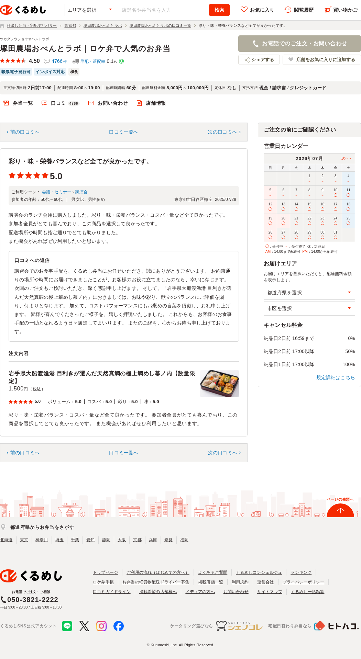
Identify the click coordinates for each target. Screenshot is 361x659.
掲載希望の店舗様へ (158, 591)
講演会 (81, 192)
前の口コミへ (25, 132)
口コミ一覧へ (123, 132)
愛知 (90, 539)
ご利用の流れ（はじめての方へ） (158, 572)
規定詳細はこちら (335, 377)
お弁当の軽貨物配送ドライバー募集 (155, 582)
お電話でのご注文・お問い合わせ (304, 43)
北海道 (6, 539)
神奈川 (41, 539)
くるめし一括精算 (308, 591)
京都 (137, 539)
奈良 (168, 539)
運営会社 (265, 582)
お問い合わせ (113, 103)
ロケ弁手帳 (103, 582)
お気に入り (262, 10)
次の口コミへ (222, 132)
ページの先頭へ (340, 499)
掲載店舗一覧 (210, 582)
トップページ (105, 572)
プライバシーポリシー (304, 582)
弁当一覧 (23, 103)
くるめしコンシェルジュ (259, 572)
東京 (24, 539)
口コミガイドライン (112, 591)
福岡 (184, 539)
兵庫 (153, 539)
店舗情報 (156, 103)
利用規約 (240, 582)
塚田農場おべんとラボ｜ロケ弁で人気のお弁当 (85, 48)
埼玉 (59, 539)
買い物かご (345, 10)
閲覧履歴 (304, 10)
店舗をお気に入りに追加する (325, 59)
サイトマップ (269, 591)
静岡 (106, 539)
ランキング (301, 572)
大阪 (122, 539)
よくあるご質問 (212, 572)
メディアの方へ (200, 591)
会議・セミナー (56, 192)
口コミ (65, 103)
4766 (59, 61)
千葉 (75, 539)
